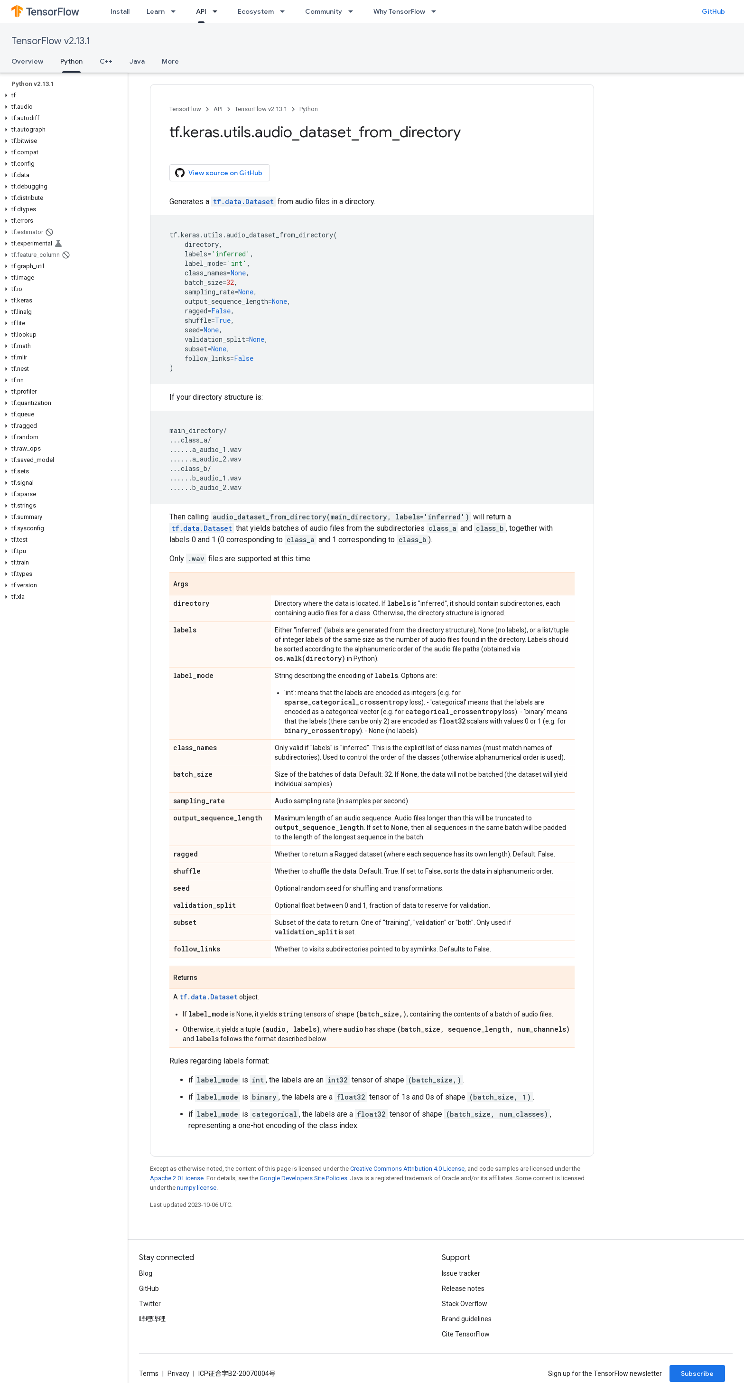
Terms (148, 1373)
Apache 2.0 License (177, 1178)
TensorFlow (185, 109)
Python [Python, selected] (71, 61)
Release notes (463, 1288)
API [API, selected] (201, 11)
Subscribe (697, 1373)
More (170, 61)
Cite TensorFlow (466, 1334)
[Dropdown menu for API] (217, 11)
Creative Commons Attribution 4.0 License (407, 1168)
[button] (62, 95)
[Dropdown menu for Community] (353, 11)
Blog (145, 1273)
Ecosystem (256, 11)
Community (323, 11)
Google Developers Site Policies (303, 1178)
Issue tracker (461, 1273)
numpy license (196, 1187)
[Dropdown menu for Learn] (176, 11)
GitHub (713, 11)
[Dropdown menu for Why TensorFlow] (436, 11)
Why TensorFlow (399, 11)
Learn (156, 11)
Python (308, 109)
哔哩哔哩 (152, 1319)
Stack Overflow (464, 1304)
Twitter (150, 1304)
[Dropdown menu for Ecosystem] (285, 11)
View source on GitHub (218, 173)
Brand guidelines (467, 1319)
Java (137, 61)
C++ (106, 61)
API (218, 109)
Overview (27, 61)
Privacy (178, 1373)
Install (120, 11)
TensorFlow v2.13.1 (50, 41)
